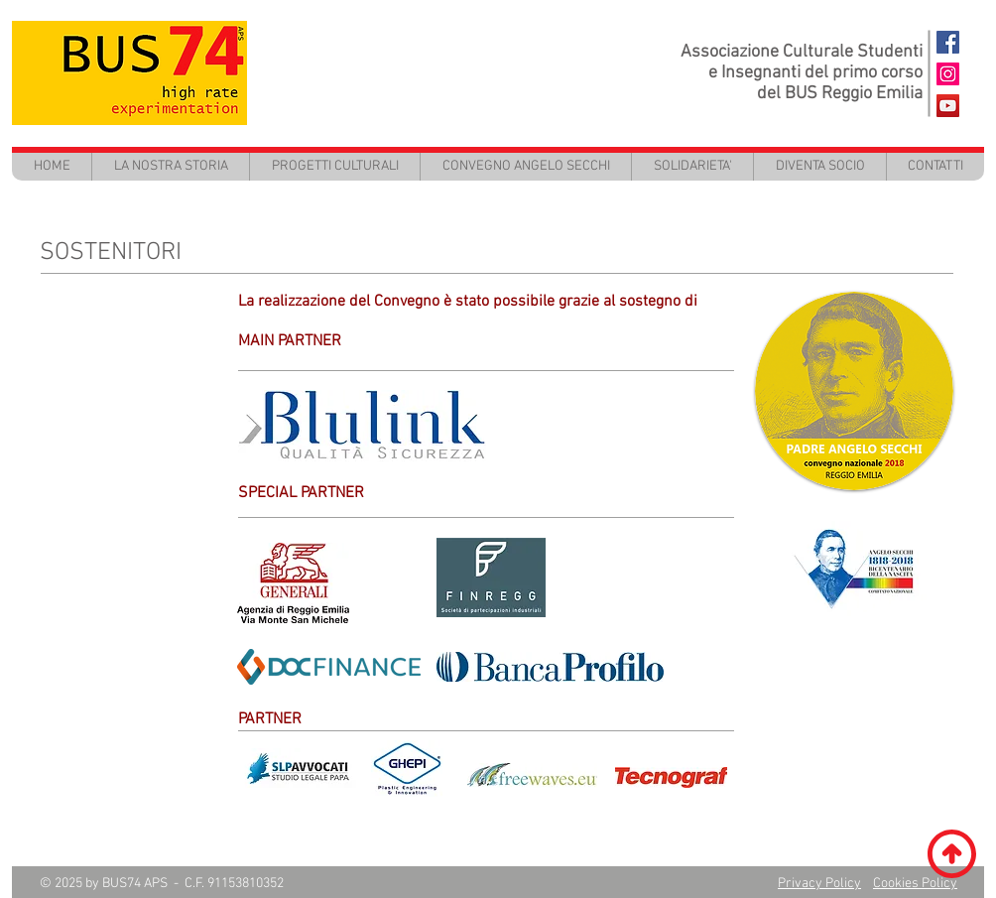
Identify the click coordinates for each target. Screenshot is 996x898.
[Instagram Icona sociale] (947, 74)
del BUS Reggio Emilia (840, 93)
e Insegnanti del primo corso (815, 73)
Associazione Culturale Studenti (802, 52)
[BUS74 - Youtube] (947, 105)
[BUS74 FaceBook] (947, 42)
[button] (334, 166)
